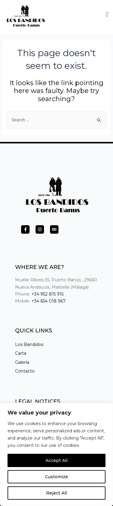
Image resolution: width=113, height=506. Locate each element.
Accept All (56, 460)
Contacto (25, 371)
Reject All (56, 493)
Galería (22, 362)
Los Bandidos (29, 344)
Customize (56, 476)
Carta (20, 353)
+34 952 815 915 (47, 294)
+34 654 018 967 (48, 301)
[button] (107, 14)
